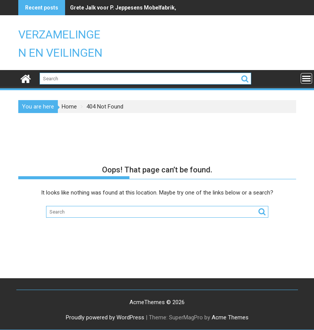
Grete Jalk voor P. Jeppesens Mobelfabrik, (123, 8)
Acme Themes (230, 317)
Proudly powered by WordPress (105, 317)
